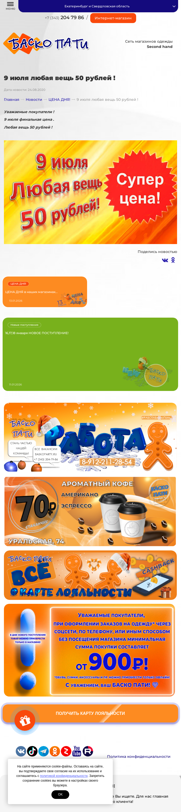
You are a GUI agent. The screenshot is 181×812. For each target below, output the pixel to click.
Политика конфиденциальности (139, 756)
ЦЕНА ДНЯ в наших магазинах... (31, 292)
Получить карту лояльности (90, 713)
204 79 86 (64, 17)
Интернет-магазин (113, 18)
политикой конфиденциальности (63, 776)
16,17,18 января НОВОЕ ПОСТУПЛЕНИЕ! (36, 333)
